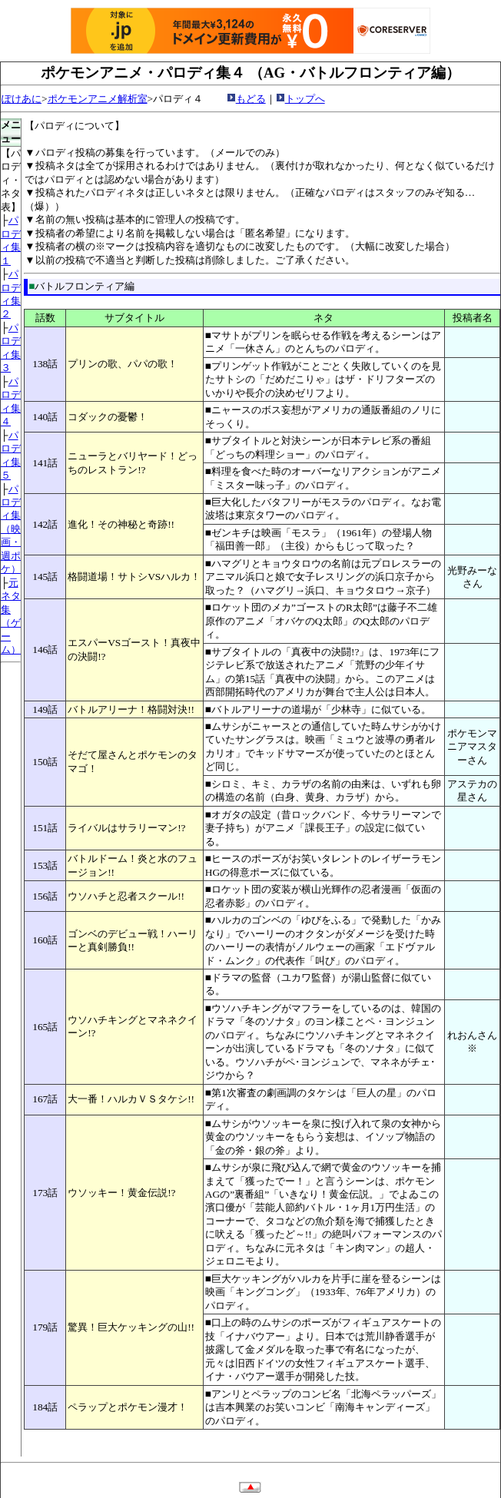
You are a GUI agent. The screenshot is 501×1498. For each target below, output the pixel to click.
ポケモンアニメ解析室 (98, 98)
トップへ (305, 98)
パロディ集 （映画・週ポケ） (11, 529)
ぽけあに (21, 98)
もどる (251, 98)
